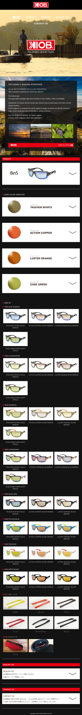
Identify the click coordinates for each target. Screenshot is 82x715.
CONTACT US (41, 23)
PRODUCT (46, 17)
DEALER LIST (63, 17)
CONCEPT (30, 17)
